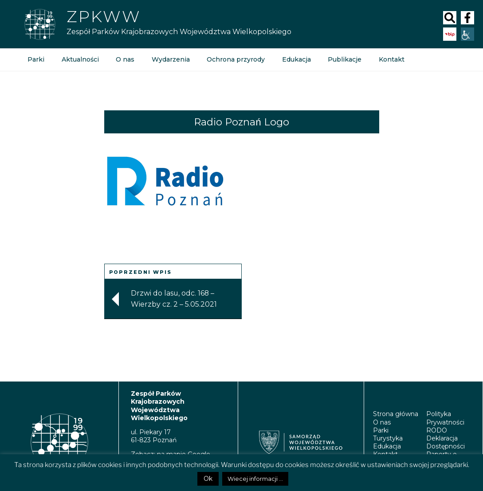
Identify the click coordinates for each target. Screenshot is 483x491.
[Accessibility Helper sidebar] (467, 34)
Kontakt (390, 60)
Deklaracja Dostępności (445, 442)
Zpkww (104, 16)
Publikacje (343, 60)
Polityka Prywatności (445, 418)
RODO (436, 430)
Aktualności (79, 60)
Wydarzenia (170, 60)
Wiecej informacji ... (255, 478)
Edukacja (295, 60)
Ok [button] (208, 479)
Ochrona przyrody (235, 60)
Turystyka (388, 438)
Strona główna (395, 414)
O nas (124, 60)
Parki (35, 60)
